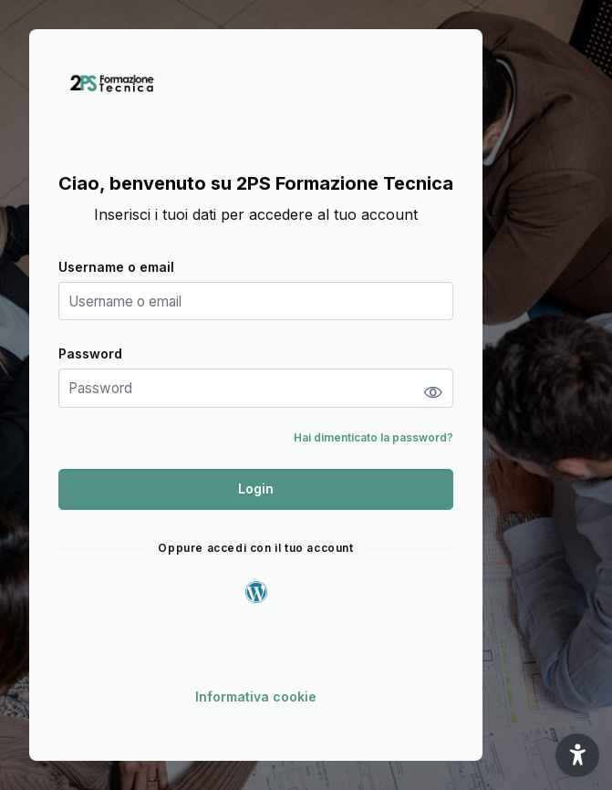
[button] (577, 755)
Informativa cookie (255, 696)
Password (90, 353)
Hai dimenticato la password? (373, 437)
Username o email (116, 267)
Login (256, 488)
